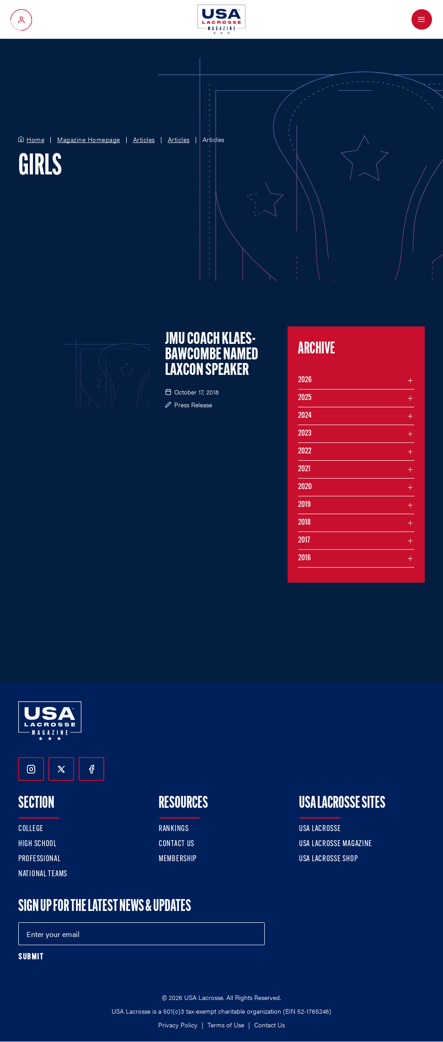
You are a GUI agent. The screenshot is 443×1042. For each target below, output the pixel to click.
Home (35, 140)
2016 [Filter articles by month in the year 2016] (304, 558)
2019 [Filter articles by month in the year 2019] (304, 504)
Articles (144, 140)
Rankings (174, 829)
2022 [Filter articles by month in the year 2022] (304, 451)
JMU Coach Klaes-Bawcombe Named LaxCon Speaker (211, 355)
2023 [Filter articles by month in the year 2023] (304, 433)
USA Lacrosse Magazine (335, 844)
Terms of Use (226, 1025)
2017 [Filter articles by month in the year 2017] (304, 540)
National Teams (42, 874)
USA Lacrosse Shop (328, 859)
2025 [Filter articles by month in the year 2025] (304, 398)
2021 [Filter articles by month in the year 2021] (304, 469)
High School (37, 844)
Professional (39, 859)
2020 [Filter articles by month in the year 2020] (305, 487)
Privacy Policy (177, 1025)
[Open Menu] (421, 19)
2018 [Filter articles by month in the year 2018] (304, 522)
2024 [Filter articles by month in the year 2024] (305, 415)
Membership (178, 859)
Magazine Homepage (88, 140)
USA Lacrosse (320, 829)
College (30, 829)
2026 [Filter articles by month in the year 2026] (305, 380)
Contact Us (176, 844)
